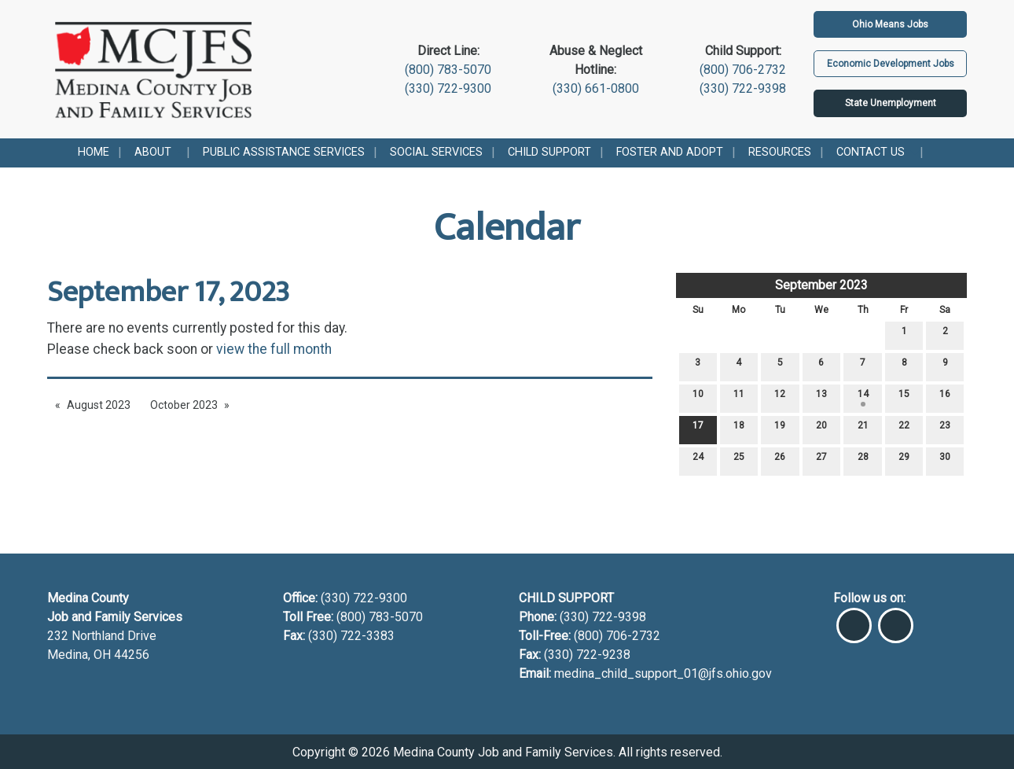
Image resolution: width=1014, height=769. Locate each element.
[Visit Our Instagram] (895, 618)
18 (738, 429)
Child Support (549, 152)
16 (944, 397)
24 (698, 460)
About (152, 152)
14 (863, 397)
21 (863, 429)
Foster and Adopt (669, 152)
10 (698, 397)
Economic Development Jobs (890, 63)
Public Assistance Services (284, 152)
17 (698, 429)
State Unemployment (890, 103)
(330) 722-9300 (448, 88)
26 (779, 460)
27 (821, 460)
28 (863, 460)
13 (821, 397)
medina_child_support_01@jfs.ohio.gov (663, 673)
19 (779, 429)
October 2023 (184, 405)
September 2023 (821, 285)
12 (779, 397)
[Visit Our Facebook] (854, 618)
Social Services (436, 152)
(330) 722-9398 (743, 88)
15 (903, 397)
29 (903, 460)
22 (903, 429)
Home (93, 152)
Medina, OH (80, 654)
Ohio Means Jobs (890, 24)
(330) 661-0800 (596, 88)
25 (738, 460)
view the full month (274, 349)
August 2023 (98, 405)
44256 (131, 654)
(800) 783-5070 (448, 69)
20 (821, 429)
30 (944, 460)
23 (944, 429)
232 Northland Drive (101, 635)
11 (738, 397)
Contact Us (870, 152)
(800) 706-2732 (743, 69)
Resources (779, 152)
